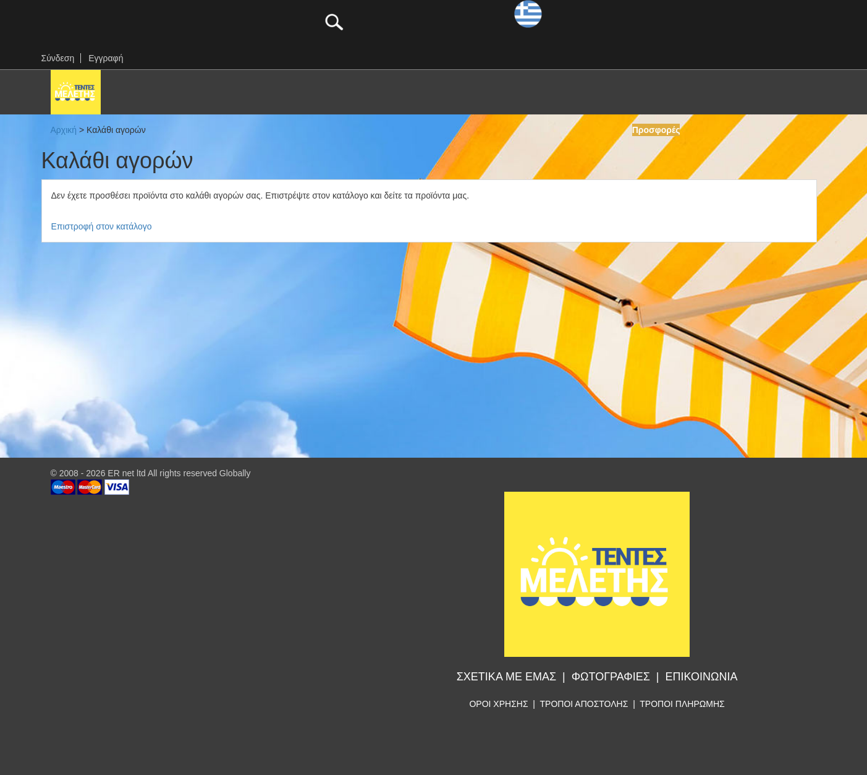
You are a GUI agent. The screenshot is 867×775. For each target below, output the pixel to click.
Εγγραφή (105, 58)
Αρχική (64, 130)
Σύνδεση (58, 58)
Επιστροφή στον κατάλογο (101, 226)
